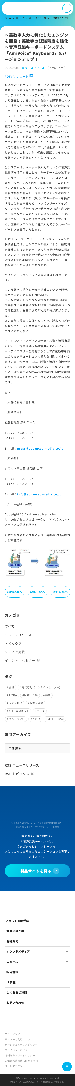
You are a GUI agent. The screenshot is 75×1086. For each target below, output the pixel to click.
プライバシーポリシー (17, 1050)
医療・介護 (31, 695)
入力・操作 (15, 703)
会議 (11, 687)
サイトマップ (12, 1033)
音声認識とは (15, 931)
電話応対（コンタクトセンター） (42, 687)
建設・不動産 (56, 719)
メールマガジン (14, 1066)
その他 (36, 719)
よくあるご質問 (16, 992)
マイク (41, 711)
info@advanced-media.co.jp (39, 494)
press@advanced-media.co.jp (40, 448)
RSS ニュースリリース (22, 765)
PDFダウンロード (19, 76)
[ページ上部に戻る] (67, 1066)
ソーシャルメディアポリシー (21, 1044)
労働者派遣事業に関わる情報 (21, 1060)
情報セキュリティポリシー (20, 1055)
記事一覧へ (37, 592)
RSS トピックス (17, 773)
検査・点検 (57, 67)
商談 (48, 695)
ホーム (8, 17)
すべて (10, 626)
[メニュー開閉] (66, 8)
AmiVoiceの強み (18, 921)
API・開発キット (19, 711)
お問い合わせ (15, 1003)
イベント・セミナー (20, 660)
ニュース (20, 17)
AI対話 (13, 695)
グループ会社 (17, 719)
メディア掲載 (15, 651)
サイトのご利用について (19, 1039)
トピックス (13, 643)
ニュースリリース (37, 17)
